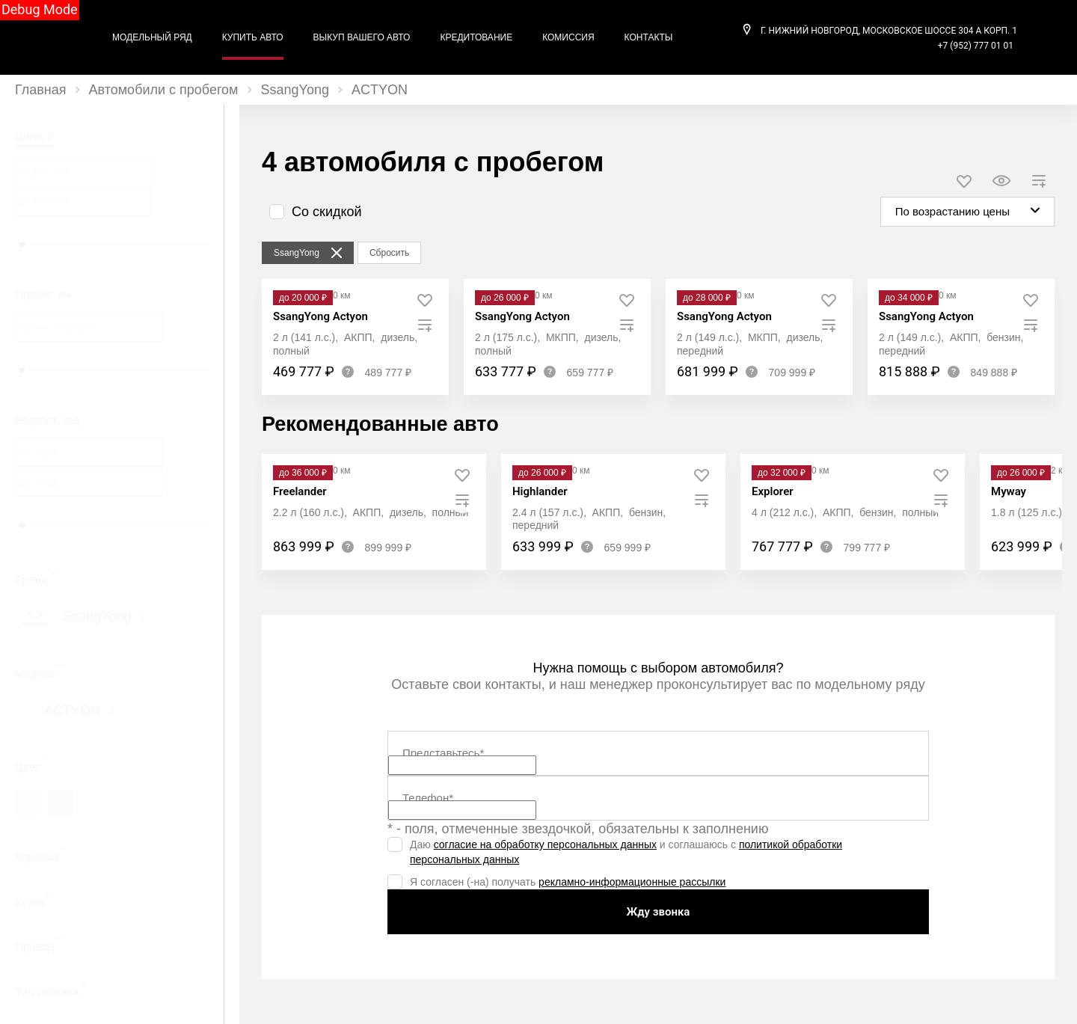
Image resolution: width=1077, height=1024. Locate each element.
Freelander (300, 491)
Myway (1008, 491)
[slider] (21, 244)
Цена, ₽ (35, 135)
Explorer (773, 491)
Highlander (540, 491)
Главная (41, 89)
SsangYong (295, 89)
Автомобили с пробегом (164, 89)
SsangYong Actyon (320, 316)
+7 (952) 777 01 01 (975, 45)
